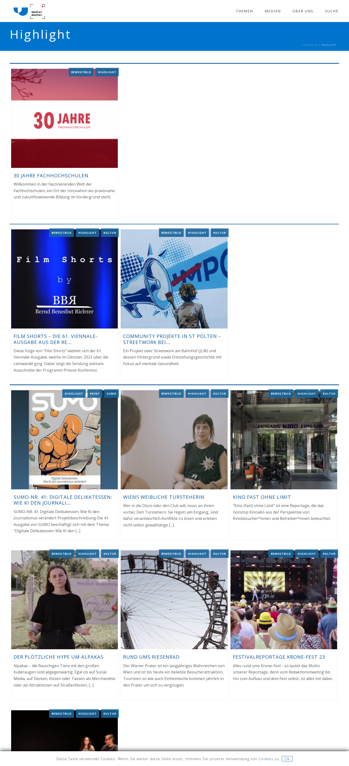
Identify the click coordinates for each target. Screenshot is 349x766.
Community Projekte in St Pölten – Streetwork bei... (172, 338)
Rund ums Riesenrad (151, 655)
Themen (244, 11)
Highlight (107, 71)
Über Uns (303, 11)
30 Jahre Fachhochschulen (51, 175)
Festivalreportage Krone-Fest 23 (279, 655)
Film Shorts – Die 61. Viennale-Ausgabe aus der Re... (56, 338)
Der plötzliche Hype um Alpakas (58, 655)
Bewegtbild (81, 71)
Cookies (266, 758)
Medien (273, 11)
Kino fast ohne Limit (262, 495)
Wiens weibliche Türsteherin (163, 495)
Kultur (109, 232)
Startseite (310, 45)
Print (95, 392)
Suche (331, 11)
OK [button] (287, 758)
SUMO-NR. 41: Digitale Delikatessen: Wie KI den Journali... (63, 498)
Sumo (111, 392)
